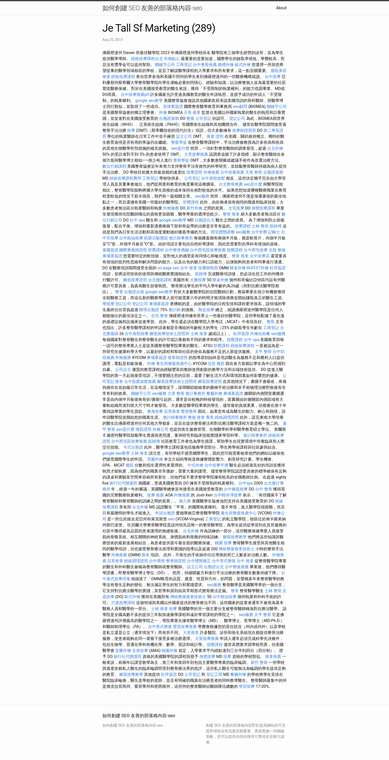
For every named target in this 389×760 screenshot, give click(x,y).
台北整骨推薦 (231, 184)
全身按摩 (140, 650)
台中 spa (137, 220)
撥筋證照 (144, 429)
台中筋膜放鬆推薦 (140, 381)
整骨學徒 (181, 160)
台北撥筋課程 (160, 279)
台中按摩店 (260, 256)
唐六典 (185, 501)
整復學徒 (179, 142)
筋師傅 (276, 226)
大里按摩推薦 (196, 154)
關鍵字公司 (165, 64)
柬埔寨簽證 (112, 256)
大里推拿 (191, 632)
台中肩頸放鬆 (213, 178)
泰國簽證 (110, 250)
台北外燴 (275, 148)
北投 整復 (277, 250)
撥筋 (130, 465)
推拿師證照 (178, 357)
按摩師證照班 (244, 130)
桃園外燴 (169, 650)
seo (171, 519)
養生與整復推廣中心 (174, 363)
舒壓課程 (191, 202)
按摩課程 (243, 226)
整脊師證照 (176, 560)
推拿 (106, 76)
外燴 (163, 112)
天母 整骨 (253, 172)
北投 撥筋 (216, 363)
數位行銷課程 (114, 166)
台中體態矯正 (199, 560)
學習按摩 (247, 686)
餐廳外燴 (214, 393)
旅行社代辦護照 (123, 483)
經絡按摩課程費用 (125, 178)
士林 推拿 (198, 333)
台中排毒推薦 (232, 172)
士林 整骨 (260, 226)
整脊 (119, 291)
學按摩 (108, 303)
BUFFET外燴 (258, 268)
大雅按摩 (198, 279)
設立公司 (184, 136)
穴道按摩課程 (123, 602)
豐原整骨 (189, 411)
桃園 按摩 (223, 543)
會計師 (174, 309)
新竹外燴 (194, 208)
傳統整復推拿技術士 (236, 549)
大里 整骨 (175, 393)
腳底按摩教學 (235, 537)
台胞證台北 (205, 220)
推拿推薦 (273, 656)
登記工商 (214, 674)
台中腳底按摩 (236, 489)
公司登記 (203, 118)
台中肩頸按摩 (137, 333)
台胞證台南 (134, 291)
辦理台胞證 (149, 309)
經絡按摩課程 (123, 76)
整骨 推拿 (231, 214)
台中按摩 (273, 76)
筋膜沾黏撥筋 (156, 238)
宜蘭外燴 (155, 459)
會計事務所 (195, 393)
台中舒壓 (259, 232)
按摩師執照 (208, 268)
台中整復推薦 (237, 566)
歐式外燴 (243, 64)
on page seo (168, 268)
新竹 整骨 (259, 662)
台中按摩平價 (216, 465)
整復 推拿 (196, 417)
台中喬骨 (157, 560)
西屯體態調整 (223, 232)
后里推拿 (172, 411)
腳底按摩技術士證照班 (169, 333)
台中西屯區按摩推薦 (208, 250)
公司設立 (123, 369)
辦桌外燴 (238, 268)
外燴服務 (171, 208)
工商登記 (184, 64)
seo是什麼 (180, 148)
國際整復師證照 (133, 250)
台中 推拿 (188, 268)
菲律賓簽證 (173, 106)
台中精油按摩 (131, 238)
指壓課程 (235, 250)
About (281, 7)
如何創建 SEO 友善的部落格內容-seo (152, 8)
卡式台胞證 (133, 447)
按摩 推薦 (155, 495)
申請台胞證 (165, 513)
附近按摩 (206, 309)
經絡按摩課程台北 (147, 58)
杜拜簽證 (278, 268)
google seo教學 (148, 100)
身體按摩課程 (263, 208)
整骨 (271, 321)
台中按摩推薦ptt (135, 94)
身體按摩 (207, 656)
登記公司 (237, 118)
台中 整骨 (263, 489)
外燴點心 (172, 58)
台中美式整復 (224, 560)
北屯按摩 (236, 208)
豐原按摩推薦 (185, 626)
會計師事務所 (181, 238)
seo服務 (202, 196)
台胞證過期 (169, 118)
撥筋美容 (279, 70)
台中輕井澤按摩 (228, 495)
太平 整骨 (263, 351)
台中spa (245, 483)
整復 (190, 118)
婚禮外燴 (226, 64)
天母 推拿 (192, 112)
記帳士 (274, 232)
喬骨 (210, 417)
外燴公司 (160, 429)
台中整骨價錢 (177, 250)
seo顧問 (240, 106)
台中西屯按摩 (256, 250)
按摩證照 (194, 172)
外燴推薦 (211, 172)
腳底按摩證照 (135, 279)
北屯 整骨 (159, 315)
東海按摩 (155, 411)
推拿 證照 (215, 136)
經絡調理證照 (227, 417)
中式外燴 (195, 465)
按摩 (131, 130)
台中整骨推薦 (205, 64)
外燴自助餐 (260, 333)
